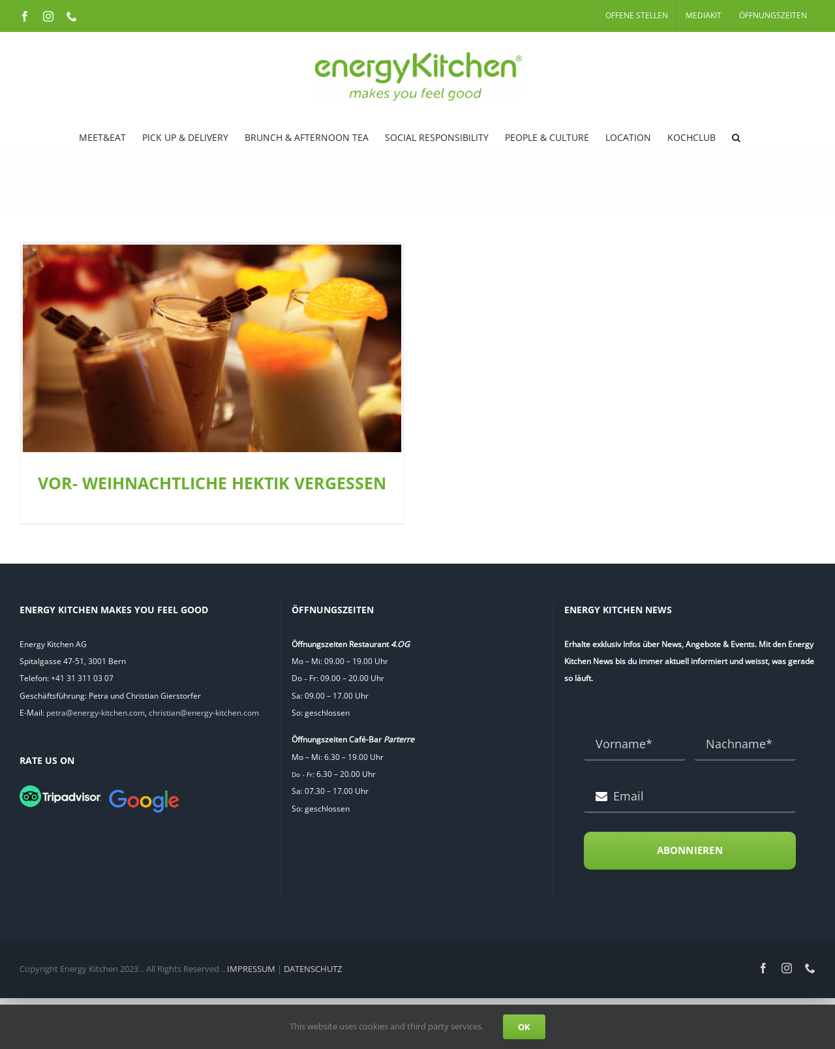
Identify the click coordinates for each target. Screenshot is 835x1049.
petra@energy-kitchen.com (95, 707)
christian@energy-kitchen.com (204, 707)
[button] (736, 136)
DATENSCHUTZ (313, 963)
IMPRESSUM (251, 963)
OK (524, 1027)
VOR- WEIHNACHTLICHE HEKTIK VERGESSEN (212, 483)
